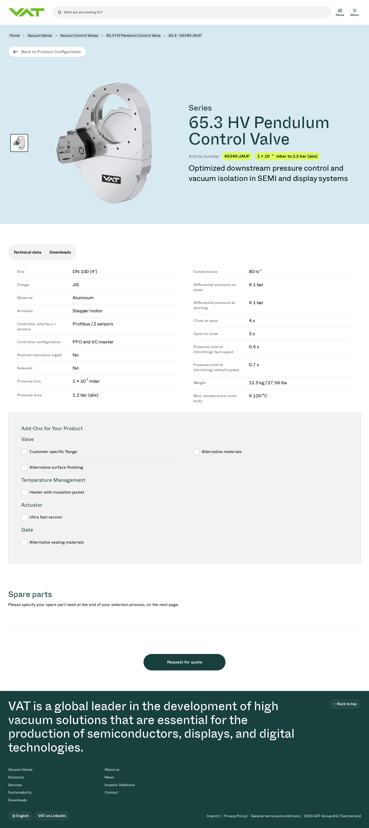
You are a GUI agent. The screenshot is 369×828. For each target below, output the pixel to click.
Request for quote (184, 662)
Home (14, 35)
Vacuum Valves (40, 35)
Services (15, 785)
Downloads (17, 800)
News (109, 777)
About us (112, 769)
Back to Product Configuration (51, 51)
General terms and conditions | (276, 816)
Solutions (16, 777)
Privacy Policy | (235, 816)
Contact (111, 792)
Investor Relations (120, 785)
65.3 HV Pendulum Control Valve (133, 35)
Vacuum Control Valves (79, 35)
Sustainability (20, 792)
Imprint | (214, 816)
